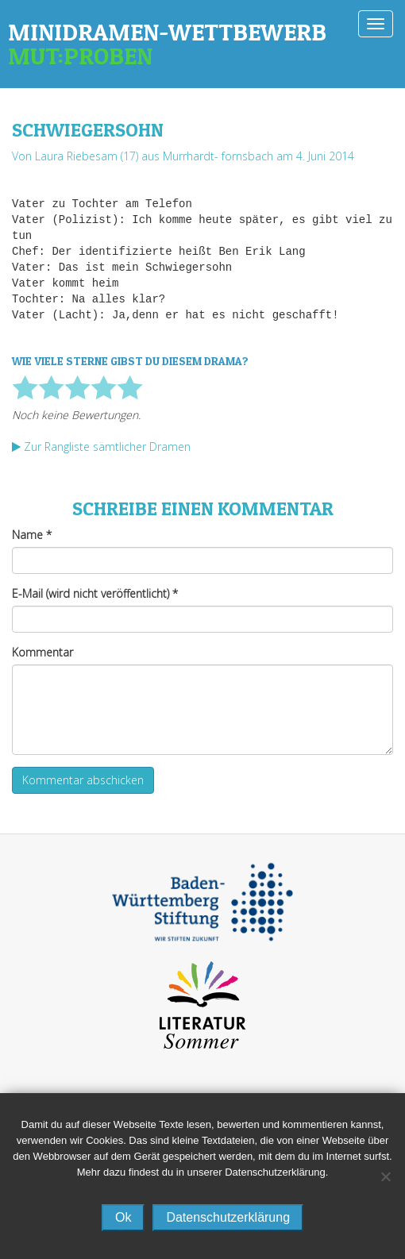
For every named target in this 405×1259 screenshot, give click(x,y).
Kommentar (42, 652)
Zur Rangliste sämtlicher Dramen (101, 446)
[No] (385, 1176)
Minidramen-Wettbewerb (202, 43)
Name (32, 534)
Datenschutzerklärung (228, 1217)
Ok (123, 1217)
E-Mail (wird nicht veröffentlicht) (95, 593)
